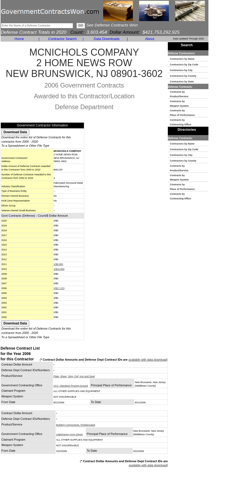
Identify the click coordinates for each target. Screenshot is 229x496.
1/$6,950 (58, 264)
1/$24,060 (59, 269)
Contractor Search (62, 39)
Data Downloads (106, 39)
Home (19, 39)
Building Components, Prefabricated (75, 425)
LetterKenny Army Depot (69, 434)
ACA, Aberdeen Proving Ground (70, 385)
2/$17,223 (59, 288)
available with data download (148, 359)
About (149, 39)
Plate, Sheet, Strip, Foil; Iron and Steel (74, 376)
